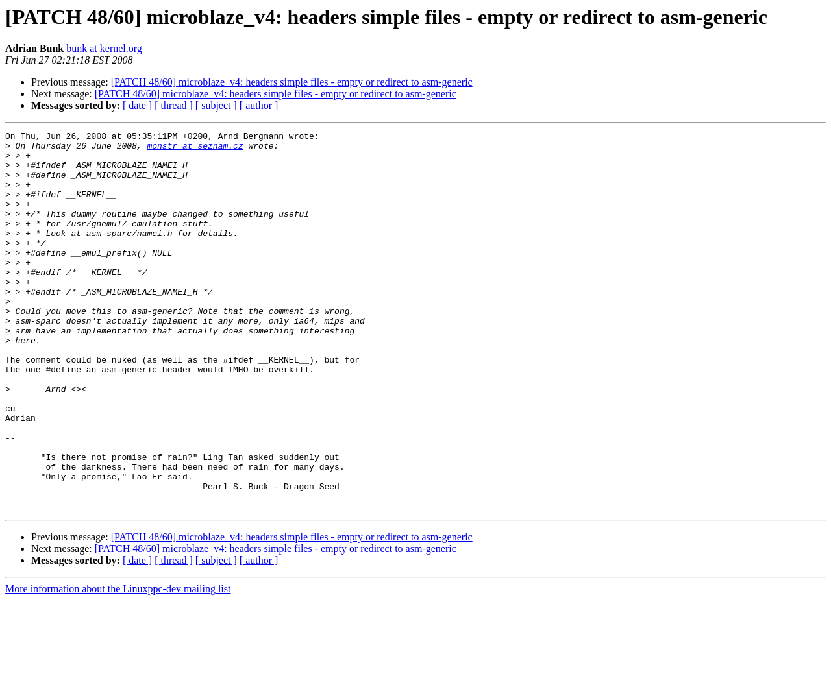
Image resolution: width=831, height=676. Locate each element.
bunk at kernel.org (104, 48)
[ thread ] (174, 105)
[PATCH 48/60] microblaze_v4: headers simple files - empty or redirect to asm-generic (292, 82)
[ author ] (259, 105)
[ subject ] (216, 105)
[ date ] (137, 105)
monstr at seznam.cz (195, 149)
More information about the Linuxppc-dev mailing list (117, 664)
